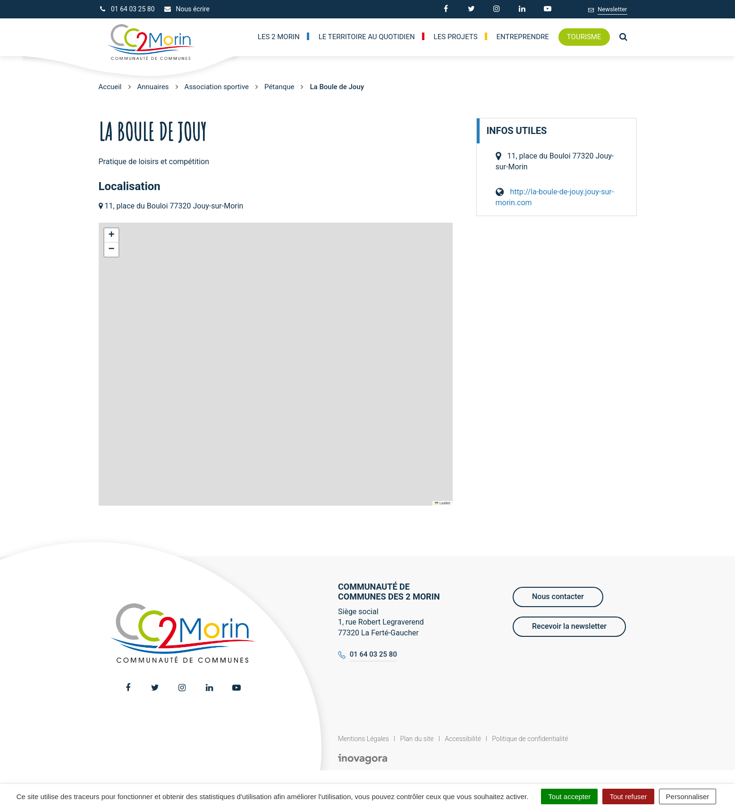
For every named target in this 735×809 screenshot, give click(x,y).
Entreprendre (523, 37)
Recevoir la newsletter (569, 626)
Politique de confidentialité (530, 738)
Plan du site (417, 738)
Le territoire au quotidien (367, 37)
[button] (111, 235)
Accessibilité (463, 738)
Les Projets (456, 37)
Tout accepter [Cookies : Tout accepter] (569, 796)
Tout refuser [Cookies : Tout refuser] (628, 796)
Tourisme (584, 37)
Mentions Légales (363, 738)
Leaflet (442, 503)
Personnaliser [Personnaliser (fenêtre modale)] (688, 796)
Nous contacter (558, 596)
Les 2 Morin (279, 37)
